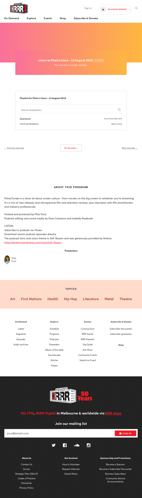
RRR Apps (113, 413)
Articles (54, 360)
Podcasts (54, 339)
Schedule (54, 328)
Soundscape (54, 355)
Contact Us (26, 464)
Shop (121, 345)
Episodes (20, 339)
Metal (109, 299)
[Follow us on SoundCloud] (77, 445)
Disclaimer (26, 483)
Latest (21, 328)
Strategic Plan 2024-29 (26, 473)
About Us (26, 458)
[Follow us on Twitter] (54, 445)
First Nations (31, 299)
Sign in (88, 8)
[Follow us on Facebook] (65, 445)
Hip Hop (70, 299)
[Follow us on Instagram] (89, 445)
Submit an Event (88, 360)
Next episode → (130, 147)
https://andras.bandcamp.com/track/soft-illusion (33, 242)
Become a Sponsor (115, 464)
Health (52, 299)
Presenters (54, 344)
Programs (54, 333)
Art (12, 299)
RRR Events (87, 333)
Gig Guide (88, 344)
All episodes (71, 147)
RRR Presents (87, 339)
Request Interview (71, 469)
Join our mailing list (71, 423)
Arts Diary (88, 349)
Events (87, 322)
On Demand (21, 322)
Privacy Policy (27, 487)
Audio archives (21, 344)
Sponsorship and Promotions (115, 458)
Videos (54, 365)
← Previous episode (14, 147)
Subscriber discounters (121, 328)
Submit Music (71, 473)
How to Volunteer (71, 464)
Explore (54, 322)
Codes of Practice (26, 478)
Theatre (125, 299)
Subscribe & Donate (121, 322)
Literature (91, 299)
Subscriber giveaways (121, 333)
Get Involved (71, 458)
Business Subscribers (115, 473)
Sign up (125, 433)
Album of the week (54, 349)
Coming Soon (88, 328)
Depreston (25, 118)
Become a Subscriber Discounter (115, 469)
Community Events (87, 355)
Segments (21, 333)
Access (26, 469)
